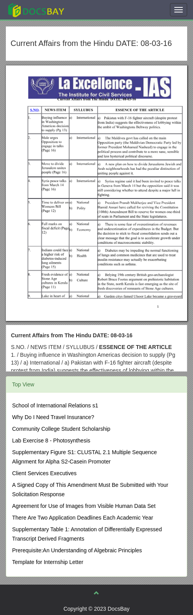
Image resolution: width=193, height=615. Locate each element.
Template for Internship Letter (47, 562)
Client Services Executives (44, 473)
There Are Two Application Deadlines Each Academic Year (82, 518)
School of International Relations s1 (55, 405)
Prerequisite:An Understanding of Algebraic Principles (77, 550)
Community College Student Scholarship (61, 429)
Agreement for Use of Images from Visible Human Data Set (83, 506)
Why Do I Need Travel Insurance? (53, 417)
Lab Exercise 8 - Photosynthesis (51, 440)
